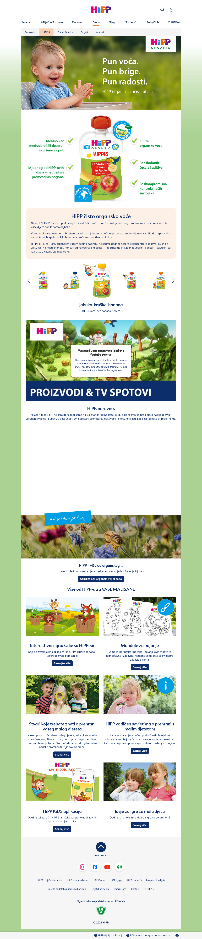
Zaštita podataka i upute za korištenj (67, 888)
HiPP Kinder (99, 880)
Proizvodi (30, 32)
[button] (162, 10)
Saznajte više (62, 663)
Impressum (120, 888)
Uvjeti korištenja (100, 888)
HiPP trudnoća (134, 880)
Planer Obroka (65, 32)
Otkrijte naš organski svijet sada (101, 579)
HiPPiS (46, 32)
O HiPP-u (149, 888)
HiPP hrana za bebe (77, 880)
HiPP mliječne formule (50, 880)
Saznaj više (140, 667)
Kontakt (100, 32)
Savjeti (84, 32)
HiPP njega (116, 880)
